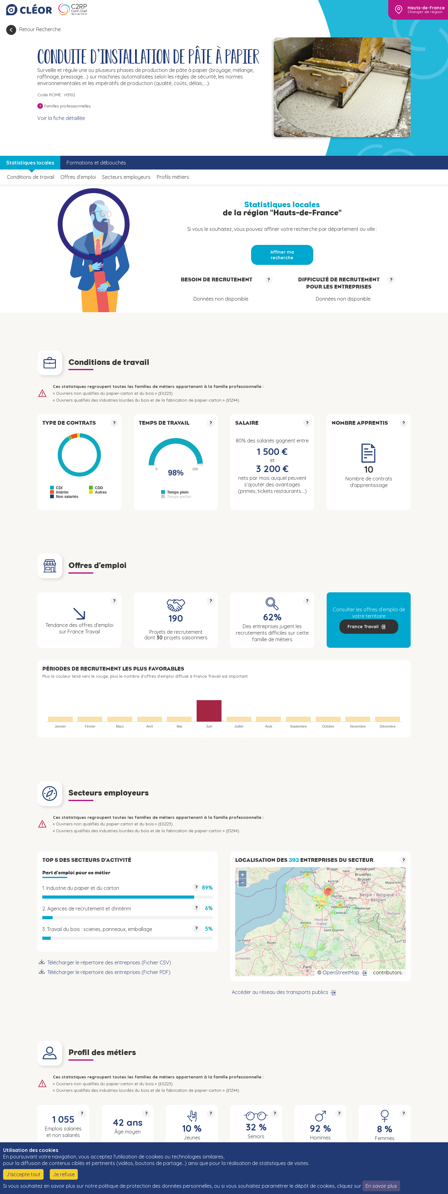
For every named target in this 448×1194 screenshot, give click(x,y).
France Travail (363, 626)
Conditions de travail (30, 177)
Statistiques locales (30, 163)
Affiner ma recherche (282, 254)
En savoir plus (381, 1186)
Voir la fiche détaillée (61, 118)
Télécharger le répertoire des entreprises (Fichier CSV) (109, 962)
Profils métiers (173, 177)
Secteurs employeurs (126, 177)
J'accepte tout (23, 1174)
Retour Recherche (40, 29)
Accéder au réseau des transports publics (280, 992)
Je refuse (64, 1174)
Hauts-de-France (426, 8)
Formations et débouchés (96, 163)
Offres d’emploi (78, 177)
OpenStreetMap (341, 972)
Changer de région (425, 12)
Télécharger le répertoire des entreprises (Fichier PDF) (108, 972)
